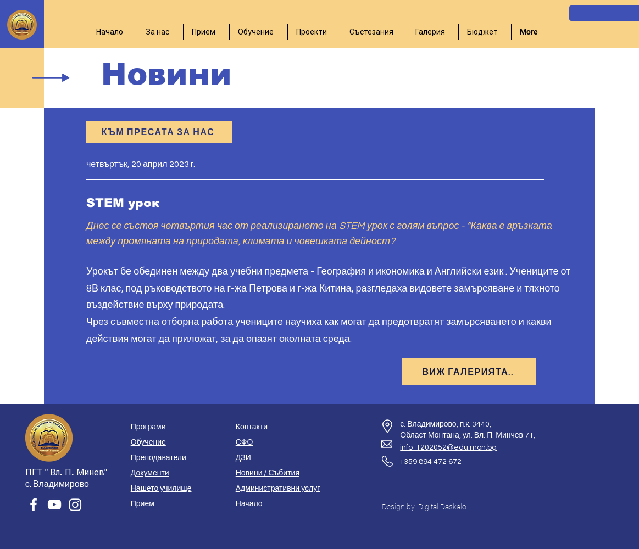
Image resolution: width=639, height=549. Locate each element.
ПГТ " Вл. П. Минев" (66, 472)
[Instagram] (75, 504)
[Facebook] (33, 504)
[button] (160, 32)
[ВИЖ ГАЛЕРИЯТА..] (469, 371)
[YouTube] (54, 504)
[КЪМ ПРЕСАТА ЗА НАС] (159, 132)
